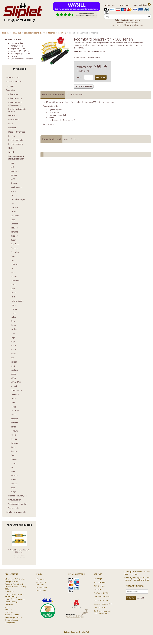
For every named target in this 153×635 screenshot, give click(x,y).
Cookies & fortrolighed (14, 583)
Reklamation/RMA (12, 614)
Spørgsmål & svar (11, 619)
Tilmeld (130, 597)
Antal (80, 77)
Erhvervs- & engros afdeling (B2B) (15, 587)
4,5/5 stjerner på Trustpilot (21, 58)
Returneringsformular (13, 617)
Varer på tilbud (71, 138)
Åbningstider (10, 622)
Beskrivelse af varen (53, 94)
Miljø (7, 606)
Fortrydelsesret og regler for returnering (14, 595)
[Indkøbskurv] (142, 4)
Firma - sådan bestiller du (15, 598)
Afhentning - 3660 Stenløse (15, 578)
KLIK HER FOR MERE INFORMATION (89, 51)
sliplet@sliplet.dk (22, 53)
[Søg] (149, 16)
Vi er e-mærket (16, 42)
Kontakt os (9, 604)
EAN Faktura (9, 591)
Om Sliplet (9, 611)
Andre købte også (51, 138)
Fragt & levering (11, 601)
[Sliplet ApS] (22, 11)
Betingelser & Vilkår (12, 581)
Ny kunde (8, 609)
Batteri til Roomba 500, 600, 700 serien (19, 550)
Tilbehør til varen (75, 94)
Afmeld (140, 597)
